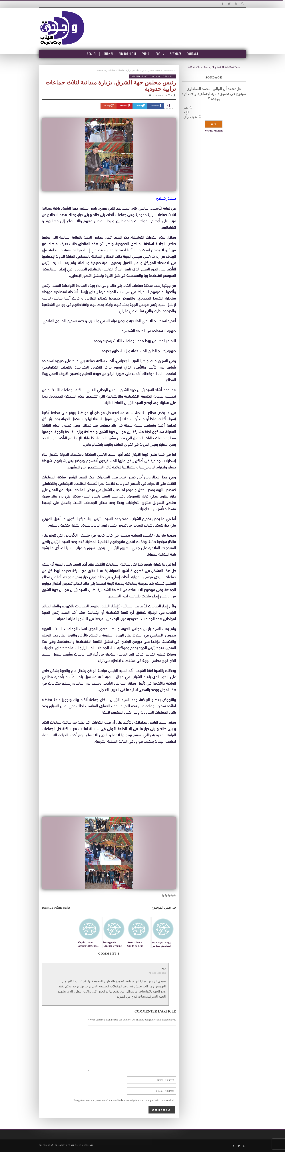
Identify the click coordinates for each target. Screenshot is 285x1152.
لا (184, 112)
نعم (186, 108)
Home (157, 70)
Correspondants (169, 70)
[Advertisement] (109, 788)
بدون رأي (190, 116)
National (157, 76)
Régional (170, 76)
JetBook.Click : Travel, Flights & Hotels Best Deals (213, 67)
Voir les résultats (214, 130)
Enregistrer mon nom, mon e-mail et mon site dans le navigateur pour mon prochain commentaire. (123, 1100)
